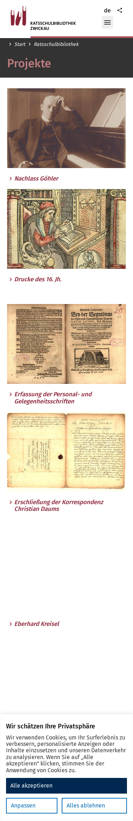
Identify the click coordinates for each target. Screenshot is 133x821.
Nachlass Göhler (36, 178)
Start (19, 44)
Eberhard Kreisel (36, 624)
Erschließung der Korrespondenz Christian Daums (58, 506)
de (107, 10)
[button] (107, 22)
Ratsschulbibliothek (56, 44)
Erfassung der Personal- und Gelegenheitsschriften (53, 398)
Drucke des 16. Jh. (37, 279)
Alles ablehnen (86, 805)
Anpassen (23, 805)
